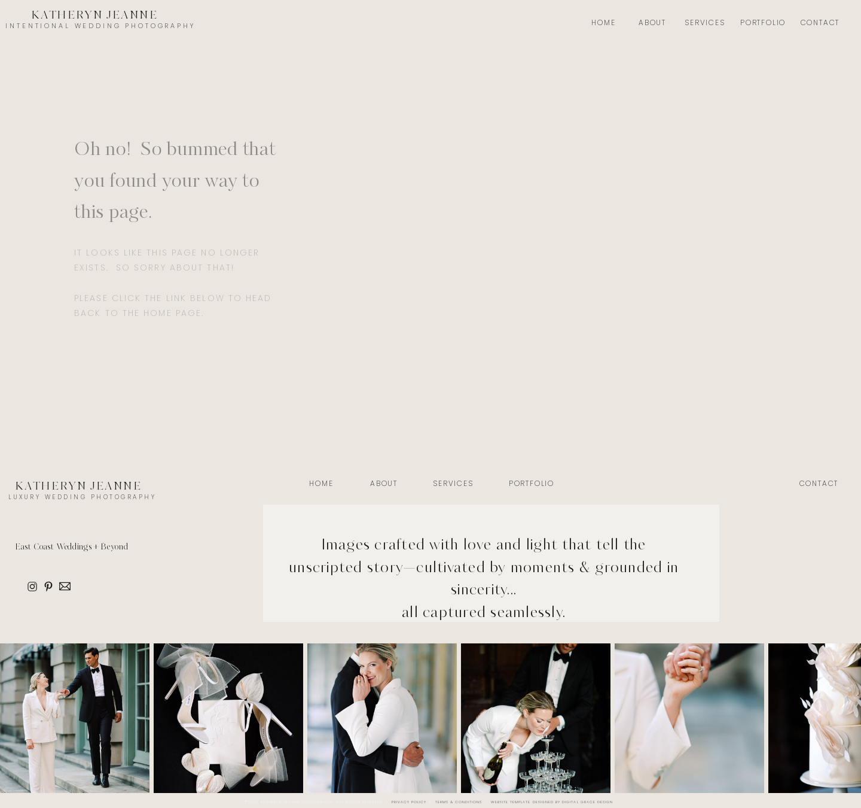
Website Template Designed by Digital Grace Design (552, 802)
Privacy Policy (409, 802)
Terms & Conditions (459, 802)
